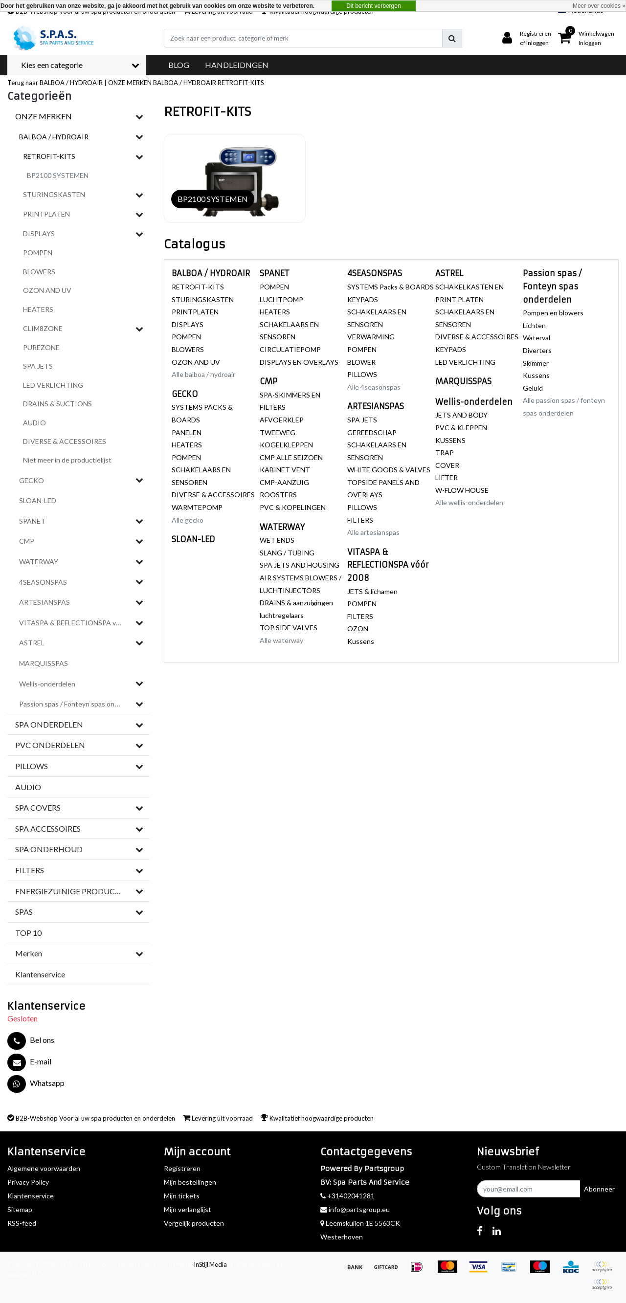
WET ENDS (277, 540)
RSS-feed (21, 1223)
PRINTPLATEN (195, 312)
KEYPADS (362, 299)
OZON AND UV (196, 362)
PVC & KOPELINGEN (293, 507)
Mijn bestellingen (190, 1182)
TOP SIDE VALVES (288, 627)
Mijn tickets (182, 1196)
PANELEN (186, 432)
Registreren (182, 1168)
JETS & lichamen (372, 591)
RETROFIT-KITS (241, 83)
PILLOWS (362, 374)
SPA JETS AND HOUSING (299, 565)
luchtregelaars (282, 615)
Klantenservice (30, 1196)
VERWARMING (371, 336)
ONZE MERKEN (130, 83)
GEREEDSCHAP (372, 432)
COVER (447, 465)
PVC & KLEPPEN (461, 427)
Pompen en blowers (553, 313)
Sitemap (19, 1209)
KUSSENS (450, 440)
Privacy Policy (28, 1182)
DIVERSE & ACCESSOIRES (213, 494)
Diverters (537, 350)
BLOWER (361, 362)
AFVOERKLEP (282, 420)
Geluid (533, 388)
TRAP (444, 452)
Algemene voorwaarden (43, 1168)
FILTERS (360, 520)
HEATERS (187, 445)
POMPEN (186, 336)
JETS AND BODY (461, 415)
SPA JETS (362, 420)
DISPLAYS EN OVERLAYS (299, 362)
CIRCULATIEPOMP (290, 349)
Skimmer (536, 363)
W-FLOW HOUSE (462, 490)
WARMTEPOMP (197, 507)
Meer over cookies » (599, 5)
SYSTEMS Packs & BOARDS (390, 287)
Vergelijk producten (194, 1223)
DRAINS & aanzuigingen (296, 602)
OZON (357, 628)
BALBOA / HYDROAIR (184, 83)
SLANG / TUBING (287, 553)
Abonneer (599, 1189)
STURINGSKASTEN (203, 299)
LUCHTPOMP (281, 299)
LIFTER (446, 477)
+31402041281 (347, 1196)
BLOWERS (188, 349)
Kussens (360, 641)
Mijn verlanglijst (187, 1209)
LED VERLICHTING (465, 362)
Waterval (536, 337)
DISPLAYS (187, 324)
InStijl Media (210, 1264)
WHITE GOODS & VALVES (388, 469)
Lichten (534, 325)
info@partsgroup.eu (355, 1209)
